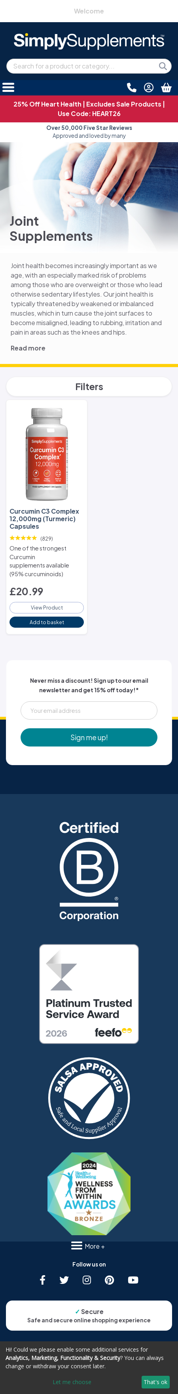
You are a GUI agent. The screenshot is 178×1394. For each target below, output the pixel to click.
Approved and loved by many (89, 131)
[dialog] (89, 1367)
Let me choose (72, 1382)
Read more (28, 348)
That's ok (155, 1382)
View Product (47, 607)
